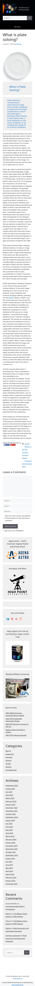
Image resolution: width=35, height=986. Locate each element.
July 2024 (9, 824)
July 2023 (9, 862)
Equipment (10, 754)
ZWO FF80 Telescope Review (16, 735)
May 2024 (9, 830)
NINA (11, 298)
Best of (8, 751)
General (8, 760)
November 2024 (11, 811)
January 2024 (10, 843)
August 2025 (10, 789)
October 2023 (11, 852)
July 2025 (9, 792)
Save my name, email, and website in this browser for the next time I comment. (17, 518)
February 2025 (11, 801)
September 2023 (12, 855)
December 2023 (11, 846)
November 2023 (11, 849)
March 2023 (10, 874)
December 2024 (11, 808)
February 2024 (11, 839)
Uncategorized (11, 770)
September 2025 (12, 785)
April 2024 (9, 833)
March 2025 (10, 798)
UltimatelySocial (18, 985)
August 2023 (10, 858)
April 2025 (9, 795)
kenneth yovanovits (13, 936)
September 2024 (12, 817)
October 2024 (11, 814)
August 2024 (10, 820)
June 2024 (9, 827)
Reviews (9, 767)
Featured (9, 757)
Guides (27, 444)
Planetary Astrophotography (27, 464)
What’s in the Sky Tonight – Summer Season (26, 452)
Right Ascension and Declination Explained (16, 938)
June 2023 (9, 865)
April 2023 (9, 871)
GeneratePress (17, 978)
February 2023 (11, 877)
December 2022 (11, 884)
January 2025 (10, 804)
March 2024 (10, 836)
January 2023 (10, 881)
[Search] (29, 18)
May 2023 (9, 868)
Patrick (8, 914)
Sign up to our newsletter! (14, 531)
